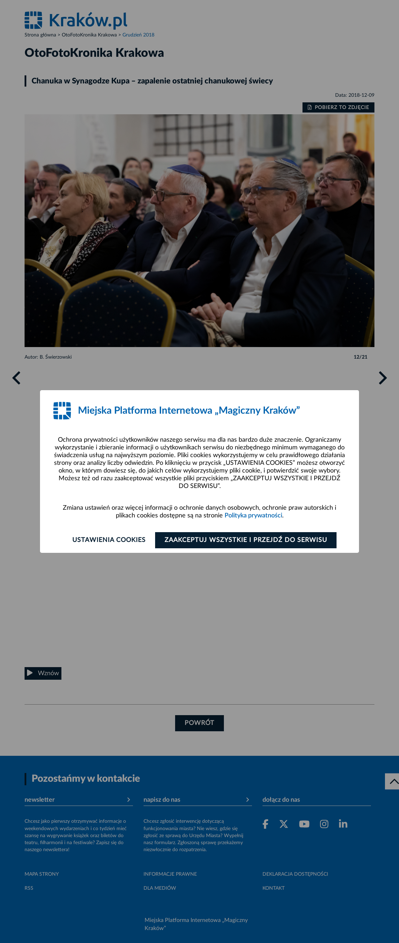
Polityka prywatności (253, 516)
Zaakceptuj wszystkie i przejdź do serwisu (246, 540)
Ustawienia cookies (109, 540)
